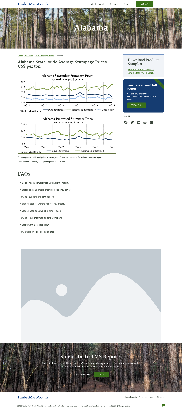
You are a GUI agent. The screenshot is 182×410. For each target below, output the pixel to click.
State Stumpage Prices (44, 55)
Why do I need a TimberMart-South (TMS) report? (44, 182)
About (128, 4)
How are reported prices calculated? (37, 231)
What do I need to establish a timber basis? (41, 210)
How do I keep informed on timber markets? (41, 217)
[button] (67, 183)
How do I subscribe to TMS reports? (37, 196)
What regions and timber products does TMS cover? (46, 189)
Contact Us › (136, 105)
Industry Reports (98, 4)
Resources (116, 4)
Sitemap (160, 397)
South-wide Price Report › (141, 69)
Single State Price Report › (141, 72)
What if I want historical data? (34, 224)
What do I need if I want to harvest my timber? (42, 203)
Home (20, 55)
